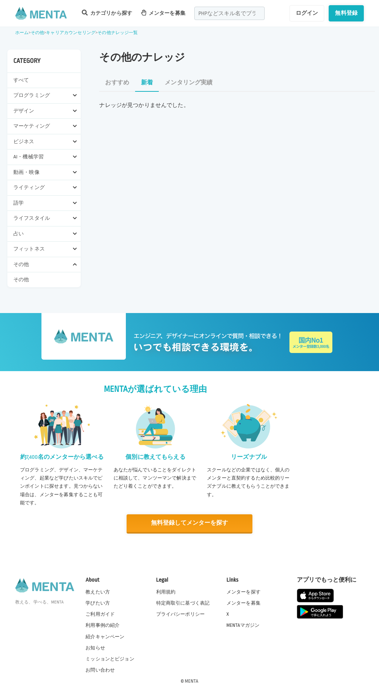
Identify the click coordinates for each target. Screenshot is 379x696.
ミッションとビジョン (109, 658)
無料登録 (346, 13)
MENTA (191, 680)
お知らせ (95, 647)
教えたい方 (97, 591)
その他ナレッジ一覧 (117, 32)
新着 (147, 83)
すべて (21, 80)
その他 (37, 32)
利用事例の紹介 (102, 625)
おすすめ (117, 83)
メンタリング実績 (188, 83)
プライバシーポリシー (180, 613)
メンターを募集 (163, 13)
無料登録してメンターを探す (189, 523)
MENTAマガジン (243, 625)
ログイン (307, 13)
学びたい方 (97, 602)
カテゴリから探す (107, 13)
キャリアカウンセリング (70, 32)
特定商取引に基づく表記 (183, 602)
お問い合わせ (100, 669)
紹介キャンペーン (104, 636)
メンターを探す (244, 591)
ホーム (21, 32)
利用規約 (166, 591)
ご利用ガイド (100, 613)
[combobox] (229, 13)
